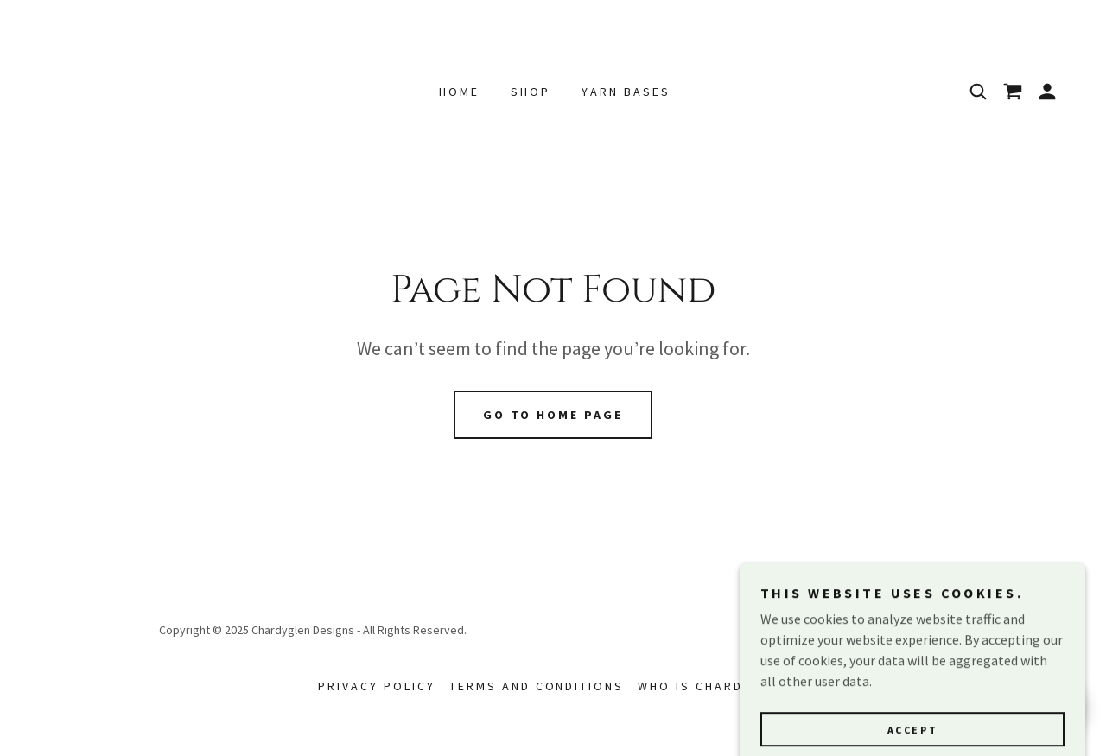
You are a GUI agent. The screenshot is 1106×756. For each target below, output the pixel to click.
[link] (1012, 91)
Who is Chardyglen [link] (713, 686)
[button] (1047, 91)
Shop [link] (530, 91)
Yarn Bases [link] (626, 91)
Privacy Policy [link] (376, 686)
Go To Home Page (553, 414)
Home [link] (459, 91)
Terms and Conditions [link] (537, 686)
